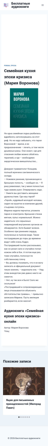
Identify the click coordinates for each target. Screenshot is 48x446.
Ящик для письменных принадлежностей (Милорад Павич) (23, 404)
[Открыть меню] (42, 5)
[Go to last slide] (7, 391)
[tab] (19, 417)
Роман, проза (10, 66)
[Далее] (40, 391)
